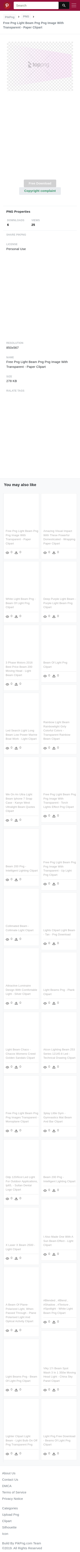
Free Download (40, 183)
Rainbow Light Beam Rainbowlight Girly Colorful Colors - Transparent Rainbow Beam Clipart (56, 729)
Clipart (7, 1521)
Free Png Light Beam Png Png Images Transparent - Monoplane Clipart (22, 1113)
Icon (5, 1533)
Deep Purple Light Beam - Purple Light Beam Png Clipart (59, 602)
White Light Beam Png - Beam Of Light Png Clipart (21, 602)
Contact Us (10, 1479)
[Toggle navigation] (74, 5)
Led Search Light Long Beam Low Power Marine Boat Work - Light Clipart (21, 733)
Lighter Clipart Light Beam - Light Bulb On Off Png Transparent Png (50, 1434)
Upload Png (10, 1514)
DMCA (7, 1486)
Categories (10, 1508)
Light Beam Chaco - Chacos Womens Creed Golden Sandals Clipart (21, 1050)
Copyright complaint (40, 191)
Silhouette (9, 1527)
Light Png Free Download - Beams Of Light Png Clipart (30, 1438)
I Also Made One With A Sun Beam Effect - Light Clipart (29, 1239)
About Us (9, 1473)
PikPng (10, 17)
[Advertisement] (39, 137)
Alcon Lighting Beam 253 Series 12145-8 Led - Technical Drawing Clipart (59, 1050)
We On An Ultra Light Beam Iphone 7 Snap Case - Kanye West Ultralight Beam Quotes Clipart (20, 801)
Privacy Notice (12, 1498)
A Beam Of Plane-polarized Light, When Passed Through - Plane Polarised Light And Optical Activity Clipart (50, 1308)
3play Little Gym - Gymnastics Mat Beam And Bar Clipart (57, 1113)
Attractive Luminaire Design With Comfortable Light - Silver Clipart (21, 987)
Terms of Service (14, 1492)
